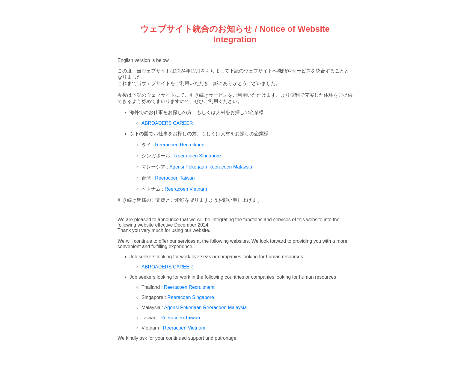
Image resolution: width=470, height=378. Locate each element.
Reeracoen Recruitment (180, 144)
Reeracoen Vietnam (186, 189)
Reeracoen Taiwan (175, 177)
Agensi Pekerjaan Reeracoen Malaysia (210, 166)
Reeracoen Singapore (197, 155)
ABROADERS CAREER (167, 123)
